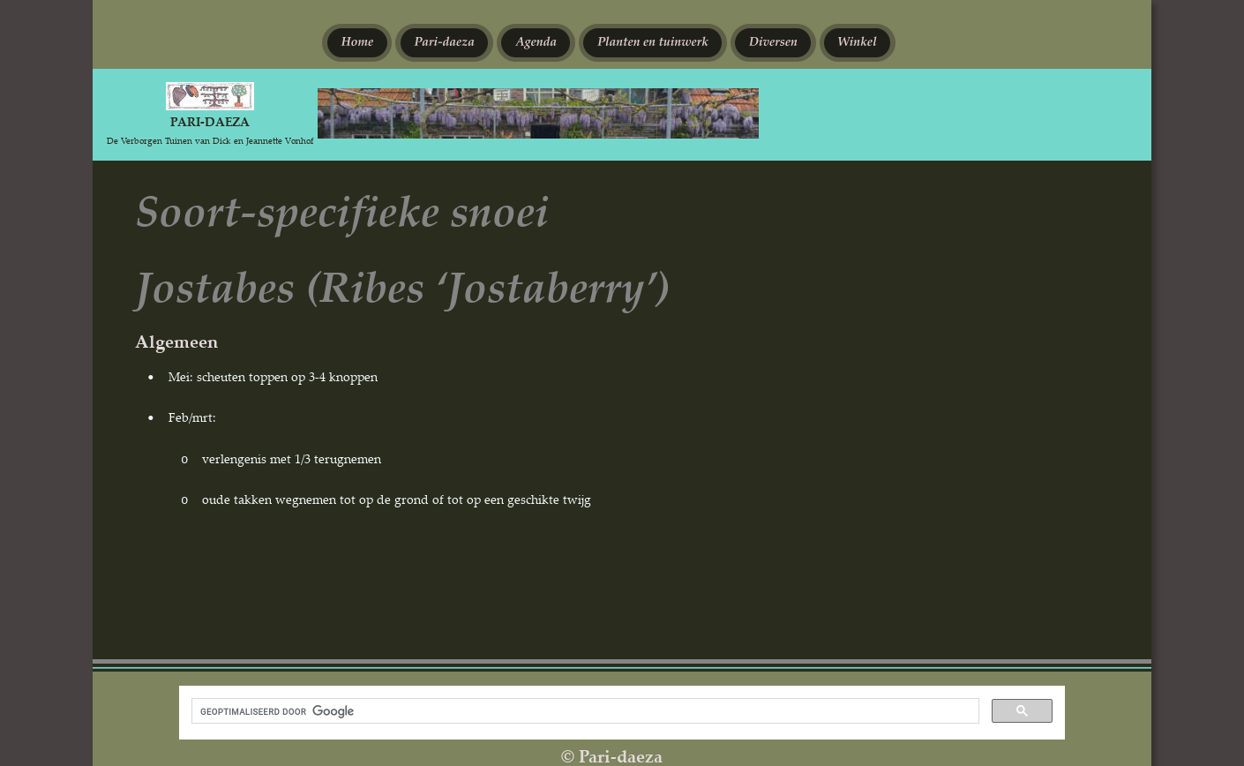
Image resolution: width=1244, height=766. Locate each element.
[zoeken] (583, 711)
